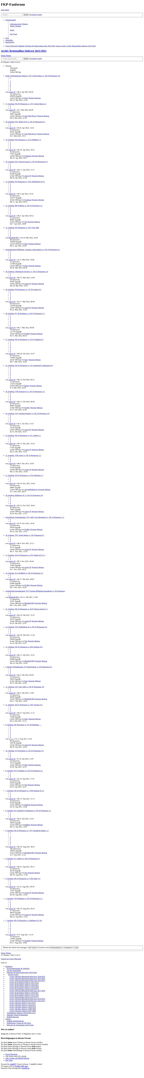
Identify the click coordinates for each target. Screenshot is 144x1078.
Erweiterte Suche (36, 15)
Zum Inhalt (5, 10)
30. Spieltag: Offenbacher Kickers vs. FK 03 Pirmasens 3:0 (26, 272)
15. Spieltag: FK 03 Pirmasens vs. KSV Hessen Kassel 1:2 (26, 609)
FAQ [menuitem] (7, 38)
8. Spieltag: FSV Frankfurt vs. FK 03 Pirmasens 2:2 (24, 771)
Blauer (26, 386)
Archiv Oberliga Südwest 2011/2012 (22, 1003)
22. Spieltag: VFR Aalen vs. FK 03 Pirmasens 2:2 (23, 455)
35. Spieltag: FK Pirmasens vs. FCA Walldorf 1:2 (23, 140)
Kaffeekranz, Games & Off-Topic (19, 1023)
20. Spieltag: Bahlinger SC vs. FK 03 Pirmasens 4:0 (24, 495)
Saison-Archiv (13, 975)
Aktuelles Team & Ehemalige (17, 1015)
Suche (26, 15)
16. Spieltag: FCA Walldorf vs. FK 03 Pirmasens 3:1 (24, 573)
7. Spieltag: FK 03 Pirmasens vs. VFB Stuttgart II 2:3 (24, 791)
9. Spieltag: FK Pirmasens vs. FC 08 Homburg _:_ (23, 725)
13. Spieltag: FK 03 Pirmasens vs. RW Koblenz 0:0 (23, 647)
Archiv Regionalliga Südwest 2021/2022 (23, 50)
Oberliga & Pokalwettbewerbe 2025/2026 (22, 973)
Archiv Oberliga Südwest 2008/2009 (22, 1009)
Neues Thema (6, 56)
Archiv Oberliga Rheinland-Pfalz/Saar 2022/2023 (27, 981)
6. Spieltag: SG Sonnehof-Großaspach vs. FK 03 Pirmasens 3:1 (28, 811)
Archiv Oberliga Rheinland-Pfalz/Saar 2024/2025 (27, 977)
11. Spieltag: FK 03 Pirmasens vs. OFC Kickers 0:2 (24, 705)
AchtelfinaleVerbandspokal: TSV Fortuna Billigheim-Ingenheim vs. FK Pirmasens (35, 591)
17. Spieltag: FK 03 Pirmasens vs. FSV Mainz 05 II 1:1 (25, 555)
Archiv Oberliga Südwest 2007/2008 (22, 1011)
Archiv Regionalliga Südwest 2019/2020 (24, 987)
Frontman (27, 156)
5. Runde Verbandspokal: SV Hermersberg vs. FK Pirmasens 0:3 (28, 667)
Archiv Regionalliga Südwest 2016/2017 (24, 993)
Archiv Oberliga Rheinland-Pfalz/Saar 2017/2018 (27, 991)
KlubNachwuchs (13, 1017)
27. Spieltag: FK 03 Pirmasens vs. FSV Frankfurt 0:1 (24, 339)
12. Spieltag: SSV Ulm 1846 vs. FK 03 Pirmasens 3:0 (24, 687)
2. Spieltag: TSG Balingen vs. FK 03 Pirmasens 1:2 (23, 899)
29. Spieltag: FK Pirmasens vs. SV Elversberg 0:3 (23, 289)
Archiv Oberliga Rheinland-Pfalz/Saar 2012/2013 (27, 1001)
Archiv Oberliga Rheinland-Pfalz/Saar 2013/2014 (27, 999)
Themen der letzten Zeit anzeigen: (21, 947)
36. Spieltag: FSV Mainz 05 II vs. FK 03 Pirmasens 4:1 (25, 122)
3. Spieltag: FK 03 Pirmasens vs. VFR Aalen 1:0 (22, 879)
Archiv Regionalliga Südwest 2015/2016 (24, 995)
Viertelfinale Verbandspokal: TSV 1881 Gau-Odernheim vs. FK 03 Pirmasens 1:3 (34, 517)
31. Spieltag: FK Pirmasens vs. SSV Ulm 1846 (22, 228)
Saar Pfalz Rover (30, 116)
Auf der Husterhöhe (14, 970)
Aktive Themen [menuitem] (15, 26)
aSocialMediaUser (31, 490)
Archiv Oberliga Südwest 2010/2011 (22, 1005)
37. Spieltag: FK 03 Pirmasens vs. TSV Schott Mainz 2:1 (25, 104)
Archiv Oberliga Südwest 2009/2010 (22, 1007)
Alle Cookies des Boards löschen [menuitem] (17, 1058)
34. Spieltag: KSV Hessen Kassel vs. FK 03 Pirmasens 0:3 (26, 162)
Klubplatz (8, 966)
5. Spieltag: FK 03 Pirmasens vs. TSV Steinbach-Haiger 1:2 (26, 831)
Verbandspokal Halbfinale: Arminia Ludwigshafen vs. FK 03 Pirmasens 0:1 (32, 250)
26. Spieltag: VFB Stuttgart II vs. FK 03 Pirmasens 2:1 (25, 392)
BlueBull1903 (14, 238)
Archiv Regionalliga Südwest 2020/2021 (24, 985)
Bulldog (27, 805)
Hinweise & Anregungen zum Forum (20, 1025)
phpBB (12, 1064)
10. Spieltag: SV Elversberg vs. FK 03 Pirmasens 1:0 (24, 751)
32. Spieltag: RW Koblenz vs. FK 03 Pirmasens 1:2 (23, 206)
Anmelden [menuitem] (9, 40)
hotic (26, 98)
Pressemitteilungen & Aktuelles (18, 968)
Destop (11, 739)
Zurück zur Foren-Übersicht (11, 959)
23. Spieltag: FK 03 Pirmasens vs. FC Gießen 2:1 (23, 435)
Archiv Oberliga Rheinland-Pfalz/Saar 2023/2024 (27, 979)
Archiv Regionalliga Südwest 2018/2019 (24, 989)
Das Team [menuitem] (13, 34)
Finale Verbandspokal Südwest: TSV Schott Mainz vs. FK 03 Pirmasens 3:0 (32, 76)
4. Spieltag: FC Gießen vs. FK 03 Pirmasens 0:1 (22, 859)
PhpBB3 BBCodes (21, 1066)
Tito (25, 222)
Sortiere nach (51, 947)
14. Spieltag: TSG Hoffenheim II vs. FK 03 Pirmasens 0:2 (26, 627)
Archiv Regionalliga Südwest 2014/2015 (24, 997)
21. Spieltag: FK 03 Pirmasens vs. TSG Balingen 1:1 (24, 475)
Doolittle (27, 941)
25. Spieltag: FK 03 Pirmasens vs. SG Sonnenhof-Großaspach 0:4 (29, 366)
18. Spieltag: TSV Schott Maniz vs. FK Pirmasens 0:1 (24, 535)
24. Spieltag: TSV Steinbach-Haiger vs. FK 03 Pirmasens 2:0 (27, 413)
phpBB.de (25, 1068)
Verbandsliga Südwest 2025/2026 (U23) (21, 1013)
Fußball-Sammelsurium (15, 1021)
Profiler (27, 334)
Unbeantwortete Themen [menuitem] (19, 24)
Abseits (8, 1019)
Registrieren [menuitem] (9, 42)
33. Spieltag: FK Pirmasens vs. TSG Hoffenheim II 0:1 (25, 182)
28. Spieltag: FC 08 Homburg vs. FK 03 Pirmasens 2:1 (25, 313)
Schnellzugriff (10, 20)
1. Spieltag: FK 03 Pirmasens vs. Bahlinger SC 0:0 (23, 920)
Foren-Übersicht (11, 1054)
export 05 (12, 92)
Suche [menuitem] (12, 30)
